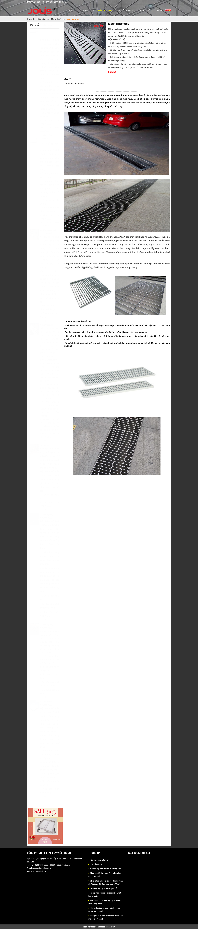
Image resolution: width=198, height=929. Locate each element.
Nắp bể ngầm (105, 10)
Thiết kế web (88, 926)
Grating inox (45, 451)
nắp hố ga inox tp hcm (99, 860)
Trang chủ (88, 10)
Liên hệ (140, 10)
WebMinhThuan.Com (106, 926)
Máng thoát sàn (58, 19)
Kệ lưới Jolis (124, 10)
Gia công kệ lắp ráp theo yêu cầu (104, 888)
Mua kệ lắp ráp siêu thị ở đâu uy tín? (105, 869)
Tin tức (159, 10)
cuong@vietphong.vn (42, 868)
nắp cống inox (96, 864)
